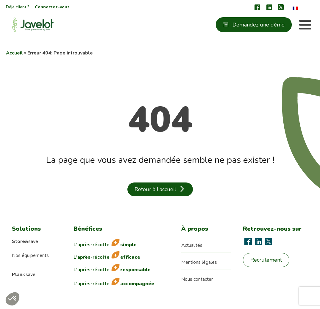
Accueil (14, 53)
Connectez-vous (52, 7)
